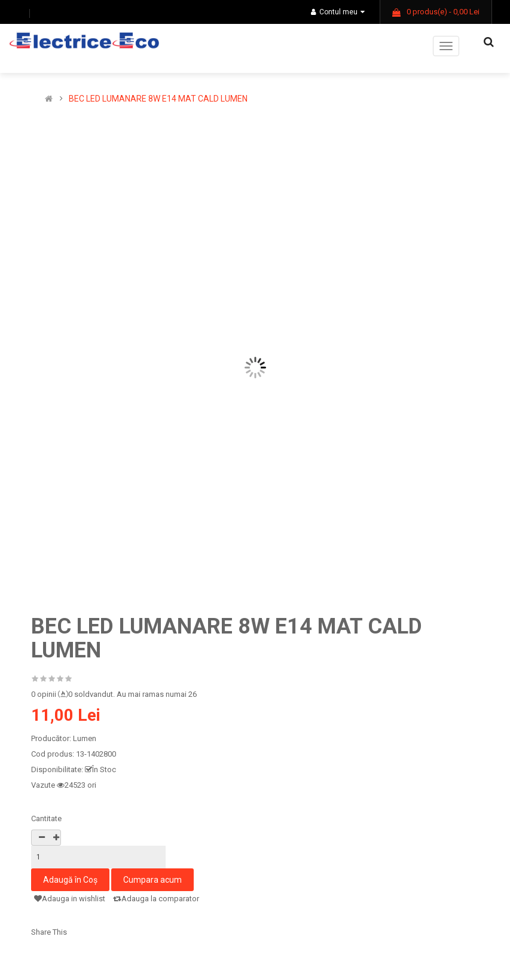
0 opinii (43, 694)
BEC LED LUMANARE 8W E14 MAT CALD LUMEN (158, 99)
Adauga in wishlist (69, 898)
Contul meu (338, 12)
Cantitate (46, 818)
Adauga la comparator (156, 898)
